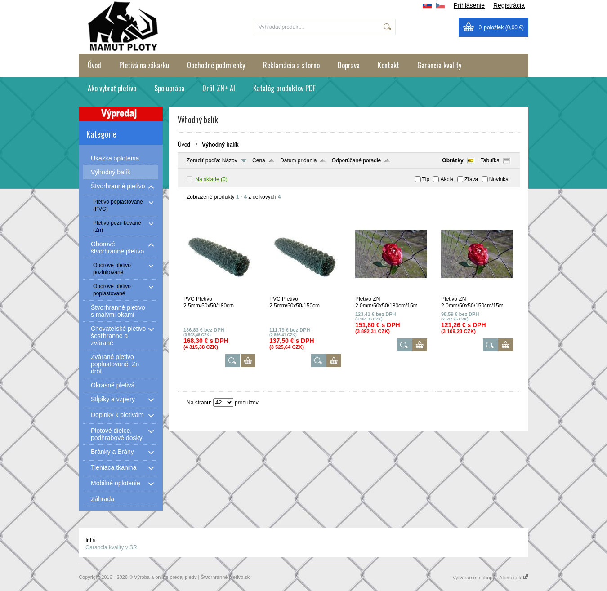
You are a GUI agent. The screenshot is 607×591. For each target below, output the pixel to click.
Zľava (471, 179)
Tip (425, 179)
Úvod (94, 65)
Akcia (446, 179)
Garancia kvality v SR (111, 547)
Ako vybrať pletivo (112, 88)
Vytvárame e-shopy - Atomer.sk (490, 577)
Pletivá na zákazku (144, 65)
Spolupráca (169, 88)
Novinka (499, 179)
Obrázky (452, 160)
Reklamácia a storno (291, 65)
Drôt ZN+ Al (218, 88)
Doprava (349, 65)
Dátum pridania (298, 160)
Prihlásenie (469, 5)
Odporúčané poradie (356, 160)
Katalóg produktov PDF (284, 88)
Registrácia (509, 5)
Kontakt (388, 65)
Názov (229, 160)
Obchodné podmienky (216, 65)
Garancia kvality (439, 65)
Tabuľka (490, 160)
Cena (258, 160)
